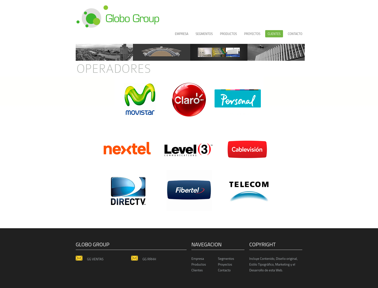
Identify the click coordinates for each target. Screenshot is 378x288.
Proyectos (225, 264)
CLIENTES (274, 33)
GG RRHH (143, 258)
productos (228, 33)
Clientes (197, 270)
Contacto (295, 33)
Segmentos (204, 33)
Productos (198, 264)
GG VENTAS (89, 258)
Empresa (182, 33)
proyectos (252, 33)
